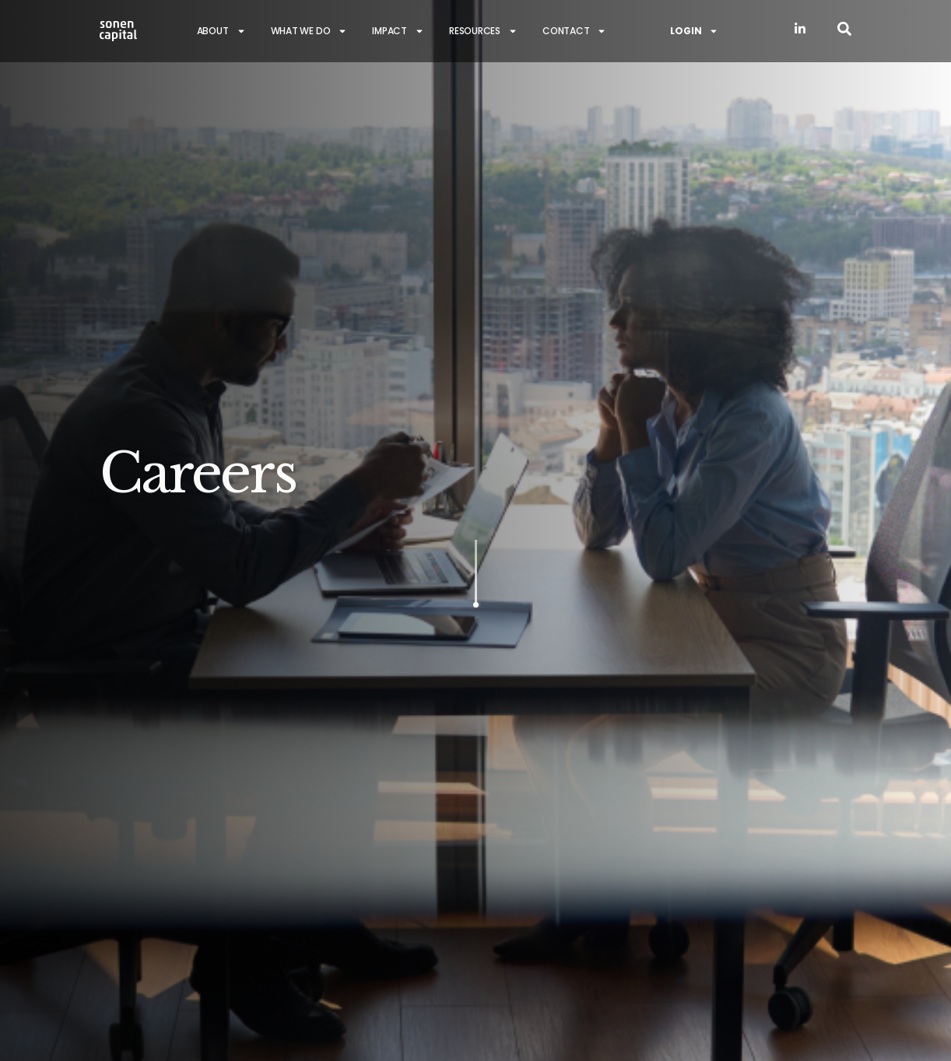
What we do (309, 31)
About (221, 31)
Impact (398, 31)
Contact (574, 31)
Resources (483, 31)
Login (694, 31)
